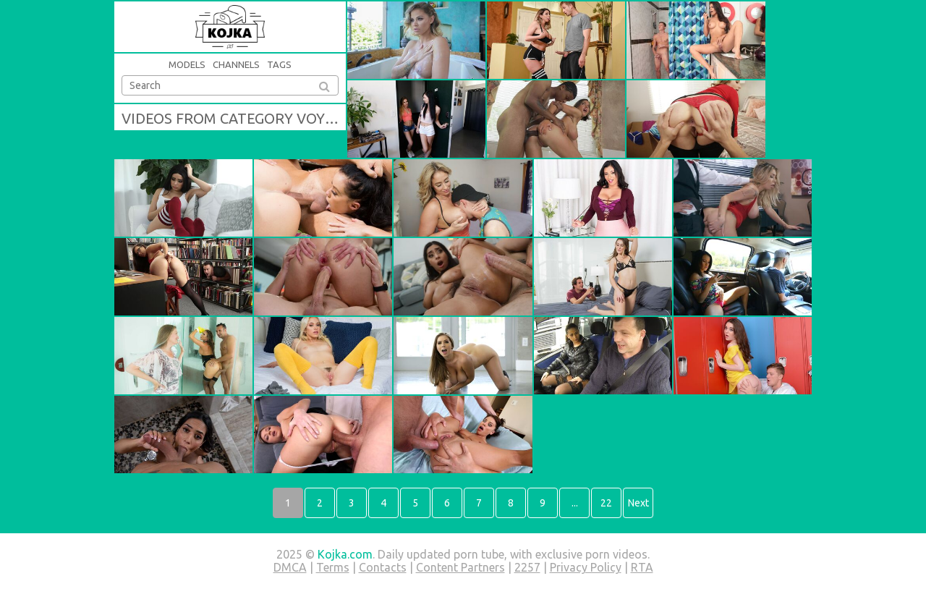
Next (638, 503)
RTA (642, 567)
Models (187, 64)
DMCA (290, 567)
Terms (332, 567)
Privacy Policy (585, 567)
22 (606, 503)
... (575, 503)
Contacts (383, 567)
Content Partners (460, 567)
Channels (236, 64)
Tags (279, 64)
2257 (527, 567)
